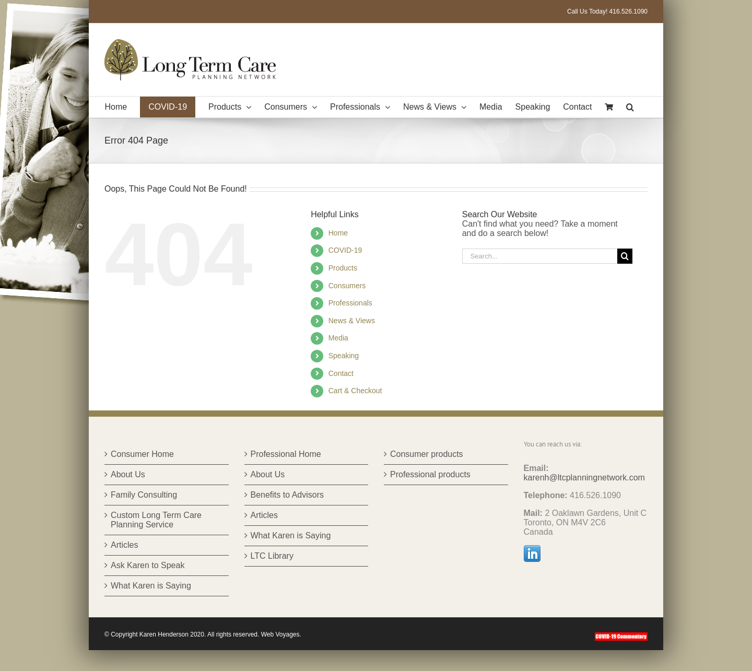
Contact (341, 373)
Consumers (347, 285)
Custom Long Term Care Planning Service (156, 520)
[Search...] (540, 256)
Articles (124, 544)
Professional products (430, 474)
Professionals (350, 303)
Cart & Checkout (355, 390)
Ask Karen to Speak (147, 565)
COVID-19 (345, 250)
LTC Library (272, 555)
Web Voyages (280, 634)
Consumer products (426, 454)
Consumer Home (142, 454)
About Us (128, 474)
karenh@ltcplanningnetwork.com (584, 477)
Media (338, 338)
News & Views (351, 320)
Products (342, 268)
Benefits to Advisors (287, 494)
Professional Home (286, 454)
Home (338, 233)
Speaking (343, 355)
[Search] (624, 256)
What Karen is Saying (151, 585)
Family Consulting (144, 494)
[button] (630, 107)
